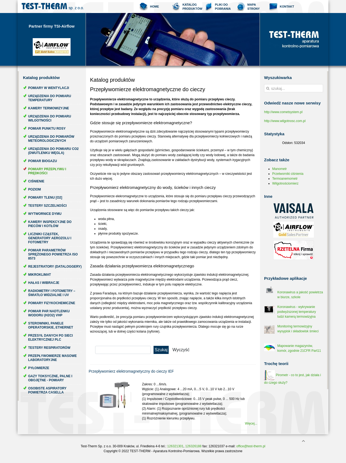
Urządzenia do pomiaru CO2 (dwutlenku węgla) (53, 151)
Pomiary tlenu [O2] (45, 197)
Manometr (279, 169)
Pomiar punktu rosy (47, 128)
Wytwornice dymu (44, 214)
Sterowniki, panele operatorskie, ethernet (50, 325)
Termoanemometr (285, 178)
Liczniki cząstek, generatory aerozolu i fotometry (49, 238)
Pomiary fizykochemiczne (51, 303)
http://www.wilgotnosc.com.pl (284, 121)
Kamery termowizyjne (48, 108)
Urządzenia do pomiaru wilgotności (49, 118)
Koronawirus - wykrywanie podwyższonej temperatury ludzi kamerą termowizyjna (296, 311)
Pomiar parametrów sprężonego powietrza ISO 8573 (53, 254)
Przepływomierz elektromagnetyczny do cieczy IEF (131, 371)
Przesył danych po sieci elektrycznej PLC (50, 337)
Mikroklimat (39, 275)
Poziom (34, 189)
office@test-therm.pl (250, 446)
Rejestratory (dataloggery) (55, 266)
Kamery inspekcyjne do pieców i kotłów (50, 224)
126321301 (175, 446)
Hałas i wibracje (43, 283)
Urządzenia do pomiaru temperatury (49, 98)
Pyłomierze (38, 368)
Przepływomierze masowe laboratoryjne (52, 358)
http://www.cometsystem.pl (283, 112)
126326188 (193, 446)
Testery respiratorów (49, 348)
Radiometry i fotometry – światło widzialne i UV (51, 293)
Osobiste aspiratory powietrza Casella (47, 390)
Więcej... (251, 423)
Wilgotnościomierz (285, 183)
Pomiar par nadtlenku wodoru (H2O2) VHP (49, 313)
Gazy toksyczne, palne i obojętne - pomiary (50, 378)
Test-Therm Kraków (53, 6)
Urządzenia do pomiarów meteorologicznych (51, 139)
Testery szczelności (47, 206)
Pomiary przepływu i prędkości (47, 171)
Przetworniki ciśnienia (287, 174)
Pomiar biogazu (42, 161)
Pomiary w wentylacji (48, 88)
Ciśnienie (36, 181)
